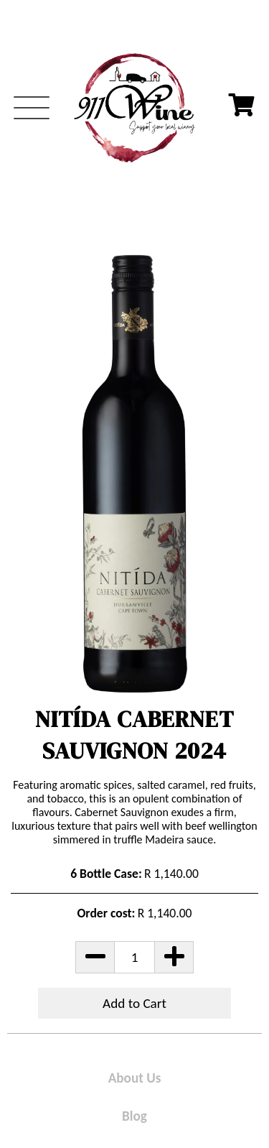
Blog (134, 1116)
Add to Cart (134, 1003)
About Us (134, 1078)
